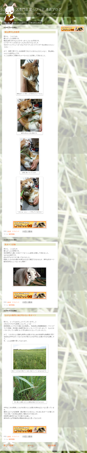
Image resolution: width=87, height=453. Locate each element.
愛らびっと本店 (36, 23)
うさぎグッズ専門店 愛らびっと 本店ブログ (30, 9)
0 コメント (16, 231)
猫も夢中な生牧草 (12, 32)
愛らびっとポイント (20, 23)
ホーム (31, 445)
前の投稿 (52, 445)
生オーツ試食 (10, 244)
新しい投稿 (8, 445)
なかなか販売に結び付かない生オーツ (20, 315)
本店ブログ (7, 23)
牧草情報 (12, 234)
